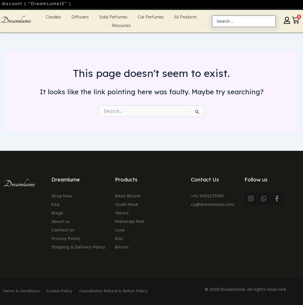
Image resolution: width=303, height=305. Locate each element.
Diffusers (80, 17)
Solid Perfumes (113, 17)
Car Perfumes (151, 17)
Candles (53, 17)
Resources (121, 25)
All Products (185, 17)
